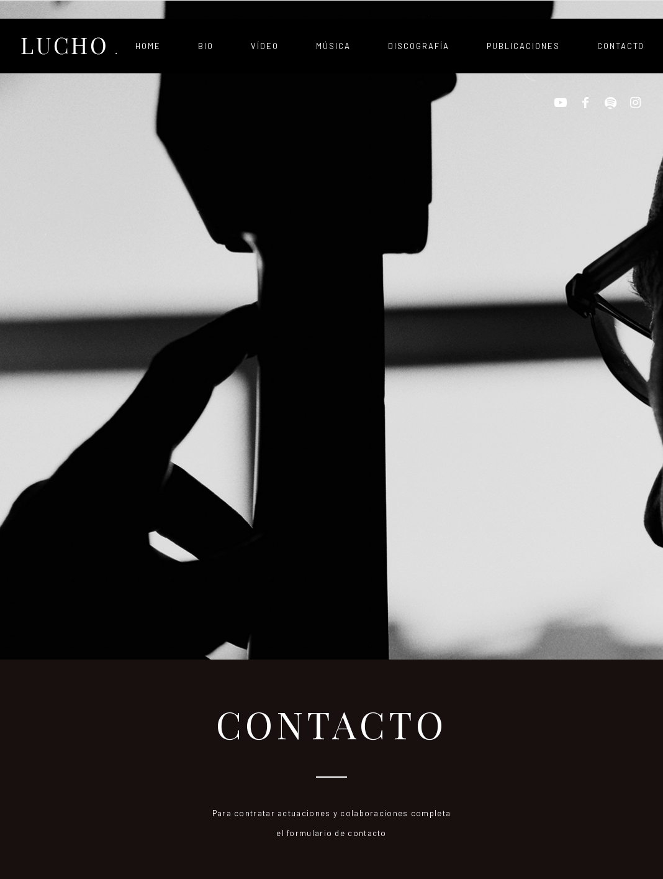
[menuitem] (148, 46)
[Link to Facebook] (585, 102)
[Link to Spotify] (610, 102)
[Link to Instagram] (635, 102)
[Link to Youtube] (560, 102)
